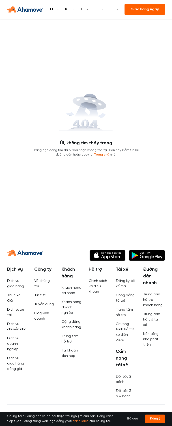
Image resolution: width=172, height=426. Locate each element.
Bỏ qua (132, 418)
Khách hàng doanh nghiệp (71, 307)
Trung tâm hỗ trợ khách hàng (153, 299)
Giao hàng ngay (145, 9)
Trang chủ (101, 154)
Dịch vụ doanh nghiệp (13, 343)
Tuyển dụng (44, 304)
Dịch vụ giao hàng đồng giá (15, 363)
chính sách (80, 421)
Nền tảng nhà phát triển (151, 339)
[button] (107, 255)
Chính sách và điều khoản (98, 286)
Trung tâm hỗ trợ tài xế (151, 319)
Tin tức (40, 295)
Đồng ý (155, 418)
